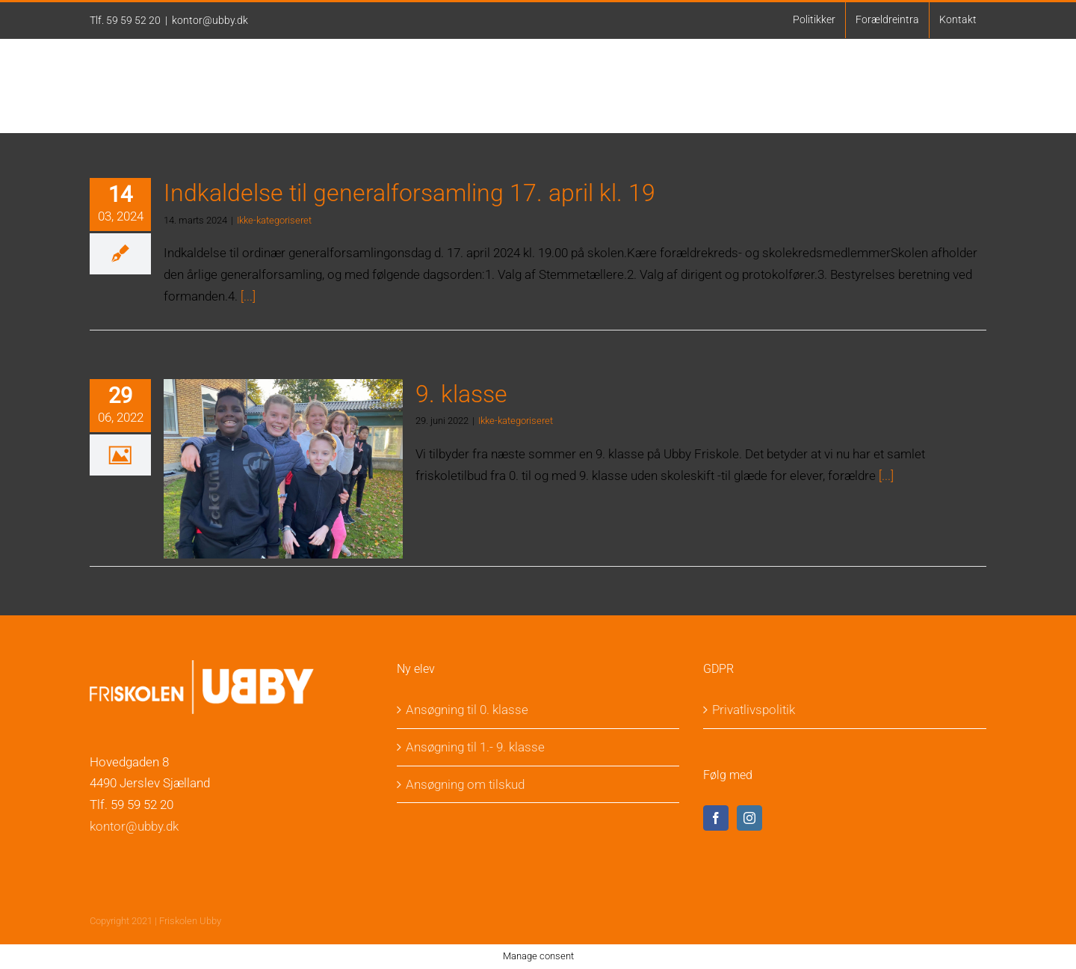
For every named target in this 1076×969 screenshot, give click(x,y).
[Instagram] (749, 818)
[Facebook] (716, 818)
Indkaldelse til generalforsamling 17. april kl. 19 (409, 193)
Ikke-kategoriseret (274, 220)
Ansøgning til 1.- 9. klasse (475, 746)
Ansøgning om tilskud (465, 784)
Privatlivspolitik (753, 709)
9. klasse (461, 394)
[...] (248, 296)
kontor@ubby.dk (210, 20)
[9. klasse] (283, 469)
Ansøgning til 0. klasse (467, 709)
